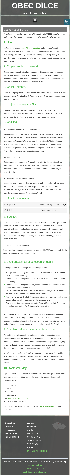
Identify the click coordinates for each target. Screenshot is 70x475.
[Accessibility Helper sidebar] (67, 22)
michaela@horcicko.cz (37, 451)
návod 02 (40, 468)
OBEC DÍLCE (35, 6)
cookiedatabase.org (47, 406)
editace (31, 465)
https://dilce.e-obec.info (30, 48)
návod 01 (30, 468)
